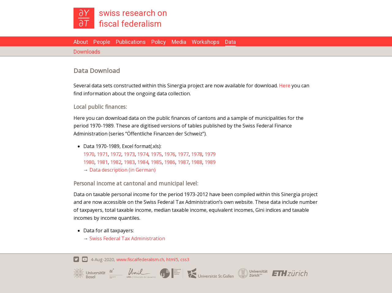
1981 (102, 162)
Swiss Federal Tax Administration (127, 238)
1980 (88, 162)
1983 (129, 162)
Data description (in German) (122, 169)
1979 (210, 154)
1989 (210, 162)
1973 (129, 154)
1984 (142, 162)
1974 (142, 154)
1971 (102, 154)
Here (284, 85)
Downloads (87, 51)
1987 (183, 162)
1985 (156, 162)
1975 (156, 154)
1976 (169, 154)
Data (230, 42)
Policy (158, 42)
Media (179, 42)
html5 (172, 259)
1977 (183, 154)
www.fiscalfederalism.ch (140, 259)
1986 (169, 162)
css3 (184, 259)
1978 (196, 154)
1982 (115, 162)
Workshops (206, 42)
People (101, 42)
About (81, 42)
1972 (115, 154)
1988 (196, 162)
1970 (88, 154)
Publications (131, 42)
